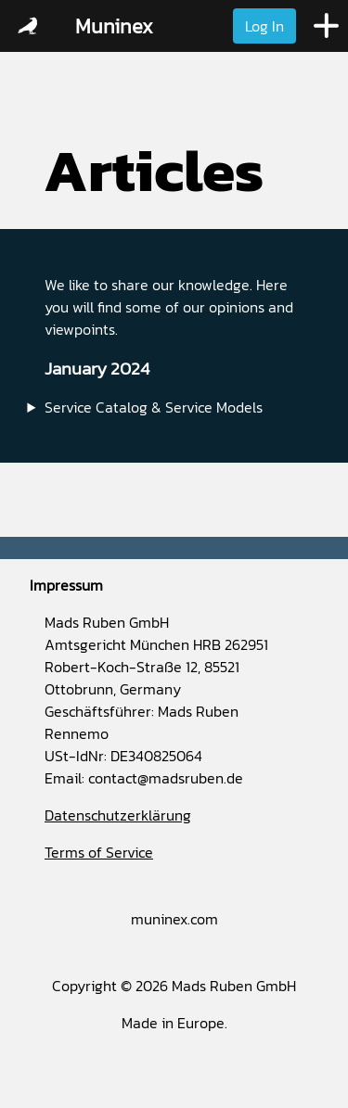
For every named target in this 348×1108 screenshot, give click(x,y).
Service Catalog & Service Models (154, 407)
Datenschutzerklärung (118, 815)
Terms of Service (99, 852)
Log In (264, 26)
